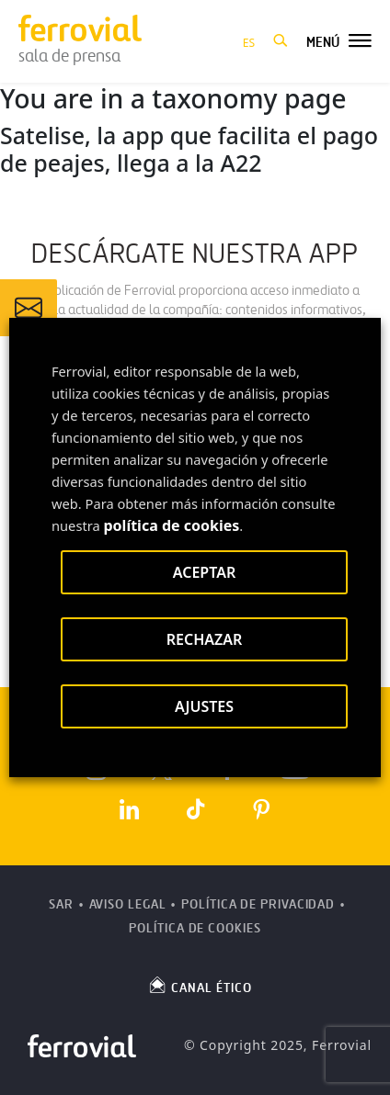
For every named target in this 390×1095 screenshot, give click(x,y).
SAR (61, 904)
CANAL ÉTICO (199, 985)
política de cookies (172, 525)
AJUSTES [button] (204, 706)
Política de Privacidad (258, 904)
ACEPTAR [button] (204, 572)
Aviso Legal (127, 904)
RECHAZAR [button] (204, 639)
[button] (280, 41)
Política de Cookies (194, 928)
